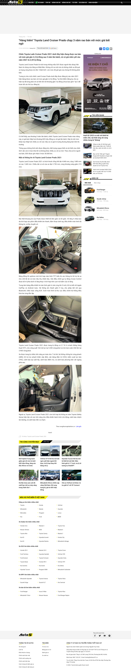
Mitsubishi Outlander (64, 569)
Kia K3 (22, 541)
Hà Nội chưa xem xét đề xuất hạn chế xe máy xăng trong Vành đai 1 (28, 485)
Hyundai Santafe (44, 554)
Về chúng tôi (22, 647)
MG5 (40, 530)
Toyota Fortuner (44, 558)
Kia (21, 517)
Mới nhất (88, 183)
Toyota (22, 505)
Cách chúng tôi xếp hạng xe (26, 667)
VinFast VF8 (61, 554)
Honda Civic (24, 526)
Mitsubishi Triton (25, 595)
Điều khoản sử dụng (24, 652)
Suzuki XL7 (42, 582)
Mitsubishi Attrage (63, 541)
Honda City (61, 537)
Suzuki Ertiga (24, 582)
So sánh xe (83, 2)
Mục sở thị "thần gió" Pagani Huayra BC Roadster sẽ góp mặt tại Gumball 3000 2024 (102, 156)
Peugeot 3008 (43, 569)
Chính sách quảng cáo (25, 658)
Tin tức (31, 2)
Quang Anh (32, 48)
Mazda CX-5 (42, 550)
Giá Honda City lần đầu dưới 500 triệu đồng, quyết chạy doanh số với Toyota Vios (101, 163)
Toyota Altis (23, 533)
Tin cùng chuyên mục (29, 442)
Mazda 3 (41, 526)
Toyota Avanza (43, 578)
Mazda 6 (60, 530)
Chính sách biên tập (24, 661)
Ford (40, 517)
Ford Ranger (24, 591)
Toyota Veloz (62, 578)
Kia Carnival (61, 582)
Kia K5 (22, 537)
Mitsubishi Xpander (26, 578)
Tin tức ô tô (45, 647)
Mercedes (23, 513)
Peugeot (41, 513)
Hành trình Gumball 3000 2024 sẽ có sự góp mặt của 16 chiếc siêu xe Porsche (102, 171)
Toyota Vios (61, 526)
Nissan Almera (24, 530)
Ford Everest (24, 558)
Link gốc (78, 426)
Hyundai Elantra (44, 541)
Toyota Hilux (61, 591)
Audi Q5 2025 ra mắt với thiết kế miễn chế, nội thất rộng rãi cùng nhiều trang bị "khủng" (95, 137)
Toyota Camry (43, 533)
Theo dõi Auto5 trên (42, 48)
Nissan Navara (43, 595)
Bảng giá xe (66, 2)
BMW (59, 517)
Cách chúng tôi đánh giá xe (26, 664)
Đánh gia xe (45, 652)
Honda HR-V (42, 562)
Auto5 (50, 432)
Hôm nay (46, 441)
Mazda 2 (60, 533)
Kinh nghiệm (93, 2)
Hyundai (60, 509)
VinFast (60, 505)
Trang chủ (22, 37)
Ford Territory (24, 554)
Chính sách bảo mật (24, 655)
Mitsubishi (23, 509)
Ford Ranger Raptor (63, 595)
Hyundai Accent (44, 537)
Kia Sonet (42, 566)
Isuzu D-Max (42, 591)
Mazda (41, 509)
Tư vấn (74, 2)
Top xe (48, 2)
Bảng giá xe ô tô (46, 649)
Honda (41, 505)
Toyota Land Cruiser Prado (35, 436)
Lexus (59, 513)
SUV (45, 436)
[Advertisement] (65, 19)
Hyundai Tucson (25, 569)
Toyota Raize (24, 562)
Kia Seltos (61, 566)
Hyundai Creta (62, 558)
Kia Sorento (23, 566)
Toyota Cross (62, 550)
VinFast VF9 (61, 562)
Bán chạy (97, 183)
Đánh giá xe (56, 2)
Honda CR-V (24, 550)
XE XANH (40, 2)
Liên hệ (21, 649)
